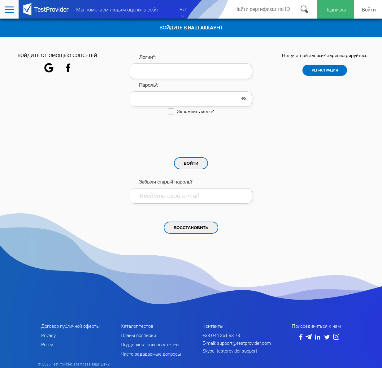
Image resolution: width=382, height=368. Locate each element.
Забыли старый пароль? (165, 182)
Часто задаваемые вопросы (151, 354)
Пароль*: (148, 85)
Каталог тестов (137, 326)
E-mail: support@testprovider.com (236, 343)
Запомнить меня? (195, 112)
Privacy (48, 335)
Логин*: (147, 57)
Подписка (335, 9)
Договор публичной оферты (70, 326)
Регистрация (325, 70)
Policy (47, 344)
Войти (369, 9)
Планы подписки (138, 335)
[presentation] (191, 134)
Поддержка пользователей (150, 344)
